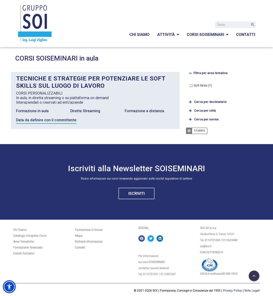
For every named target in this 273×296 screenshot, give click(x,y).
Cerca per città (205, 110)
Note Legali (252, 290)
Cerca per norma (206, 119)
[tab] (222, 73)
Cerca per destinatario (210, 102)
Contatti (245, 34)
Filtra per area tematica (211, 73)
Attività (168, 35)
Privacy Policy (232, 290)
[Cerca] (252, 24)
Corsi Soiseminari (207, 35)
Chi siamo (139, 34)
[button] (136, 193)
